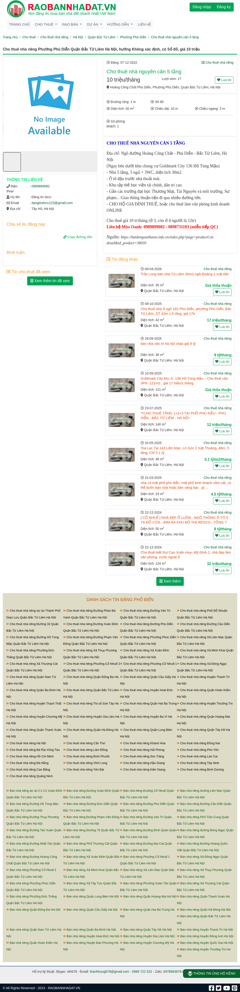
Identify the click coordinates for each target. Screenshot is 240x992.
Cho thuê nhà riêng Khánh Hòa (142, 743)
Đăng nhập (202, 7)
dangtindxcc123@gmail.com (52, 203)
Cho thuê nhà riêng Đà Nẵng (27, 763)
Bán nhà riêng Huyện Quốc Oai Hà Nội (205, 943)
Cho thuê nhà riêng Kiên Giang (142, 769)
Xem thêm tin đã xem (50, 281)
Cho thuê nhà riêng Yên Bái (83, 769)
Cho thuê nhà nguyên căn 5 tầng (175, 37)
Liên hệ (144, 24)
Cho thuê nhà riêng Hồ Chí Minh (30, 756)
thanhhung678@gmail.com (109, 971)
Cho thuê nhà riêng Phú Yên (198, 750)
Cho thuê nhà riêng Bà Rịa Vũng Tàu (33, 750)
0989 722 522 (142, 971)
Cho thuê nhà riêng (54, 37)
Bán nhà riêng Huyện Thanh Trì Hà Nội (205, 929)
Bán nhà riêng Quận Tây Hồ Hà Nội (146, 929)
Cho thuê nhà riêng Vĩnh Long (85, 763)
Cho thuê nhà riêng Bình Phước (86, 756)
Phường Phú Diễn (133, 37)
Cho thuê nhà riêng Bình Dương (200, 769)
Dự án (93, 24)
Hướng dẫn (118, 24)
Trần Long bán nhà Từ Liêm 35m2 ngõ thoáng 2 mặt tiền (185, 274)
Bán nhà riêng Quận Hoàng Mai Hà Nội (148, 896)
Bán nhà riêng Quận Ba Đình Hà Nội (89, 929)
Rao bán (70, 24)
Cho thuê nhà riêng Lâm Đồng (85, 750)
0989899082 (40, 186)
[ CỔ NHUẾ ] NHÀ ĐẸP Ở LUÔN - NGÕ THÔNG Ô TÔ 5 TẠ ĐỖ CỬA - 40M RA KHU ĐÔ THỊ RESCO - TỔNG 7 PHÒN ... (184, 522)
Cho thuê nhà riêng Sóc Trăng (142, 756)
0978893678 (172, 971)
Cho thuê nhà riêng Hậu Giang (142, 763)
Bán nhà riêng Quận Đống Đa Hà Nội (33, 909)
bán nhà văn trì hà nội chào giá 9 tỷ (168, 344)
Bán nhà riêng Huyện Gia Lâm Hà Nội (147, 936)
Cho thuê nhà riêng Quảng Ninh (29, 776)
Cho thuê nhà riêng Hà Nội (26, 743)
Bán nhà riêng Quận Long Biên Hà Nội (91, 896)
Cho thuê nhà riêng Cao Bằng (28, 769)
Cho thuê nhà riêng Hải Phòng (142, 750)
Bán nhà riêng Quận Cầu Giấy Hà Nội (90, 909)
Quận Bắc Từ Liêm (101, 37)
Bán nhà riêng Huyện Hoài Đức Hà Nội (91, 936)
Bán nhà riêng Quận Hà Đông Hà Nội (204, 909)
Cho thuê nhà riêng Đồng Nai (198, 743)
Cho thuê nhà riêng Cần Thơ (84, 743)
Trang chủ (19, 24)
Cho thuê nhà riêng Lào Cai (197, 756)
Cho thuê (44, 24)
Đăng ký (224, 7)
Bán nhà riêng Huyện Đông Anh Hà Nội (205, 936)
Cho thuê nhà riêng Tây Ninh (198, 763)
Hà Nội (78, 37)
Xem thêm (170, 581)
